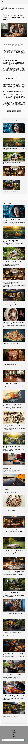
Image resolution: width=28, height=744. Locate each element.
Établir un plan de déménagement (13, 43)
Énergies (13, 734)
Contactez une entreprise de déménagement (13, 45)
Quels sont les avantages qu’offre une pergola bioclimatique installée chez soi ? (13, 633)
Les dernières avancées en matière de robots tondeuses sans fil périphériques (13, 551)
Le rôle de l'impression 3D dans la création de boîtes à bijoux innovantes (13, 509)
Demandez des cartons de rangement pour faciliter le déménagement (13, 44)
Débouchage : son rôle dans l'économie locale (13, 343)
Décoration (13, 730)
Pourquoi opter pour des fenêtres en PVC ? (10, 191)
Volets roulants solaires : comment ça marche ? (13, 716)
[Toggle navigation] (2, 2)
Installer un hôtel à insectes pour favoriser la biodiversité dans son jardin (13, 163)
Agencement (13, 732)
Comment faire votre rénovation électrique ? (13, 613)
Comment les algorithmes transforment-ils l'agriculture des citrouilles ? (13, 149)
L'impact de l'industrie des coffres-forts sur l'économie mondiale (12, 177)
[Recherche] (13, 740)
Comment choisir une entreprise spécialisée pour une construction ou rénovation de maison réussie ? (14, 573)
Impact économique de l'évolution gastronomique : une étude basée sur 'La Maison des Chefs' (14, 530)
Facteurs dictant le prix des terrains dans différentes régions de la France (12, 405)
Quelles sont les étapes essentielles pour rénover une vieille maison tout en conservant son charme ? (14, 594)
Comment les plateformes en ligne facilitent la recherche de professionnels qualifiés (13, 134)
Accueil (2, 7)
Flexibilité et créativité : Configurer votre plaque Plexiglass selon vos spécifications (14, 696)
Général (5, 7)
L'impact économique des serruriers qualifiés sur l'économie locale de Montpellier (13, 363)
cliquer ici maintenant (19, 64)
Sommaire (14, 41)
